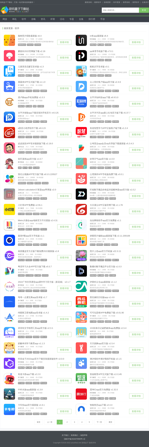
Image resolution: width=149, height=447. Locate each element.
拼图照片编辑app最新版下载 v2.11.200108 (110, 236)
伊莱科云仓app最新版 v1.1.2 (103, 282)
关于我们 (65, 435)
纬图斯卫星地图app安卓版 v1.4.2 (33, 313)
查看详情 (64, 42)
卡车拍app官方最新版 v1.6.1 (31, 405)
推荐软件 (135, 2)
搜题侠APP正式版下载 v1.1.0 (31, 82)
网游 (5, 19)
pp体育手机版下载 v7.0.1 (101, 51)
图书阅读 (21, 162)
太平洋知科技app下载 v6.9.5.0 (104, 97)
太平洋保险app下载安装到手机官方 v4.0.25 (38, 113)
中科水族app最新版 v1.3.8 (30, 389)
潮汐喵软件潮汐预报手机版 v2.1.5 (105, 359)
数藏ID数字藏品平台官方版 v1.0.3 (105, 266)
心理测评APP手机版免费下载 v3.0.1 (107, 174)
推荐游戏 (126, 2)
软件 (24, 19)
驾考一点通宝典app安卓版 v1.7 (32, 297)
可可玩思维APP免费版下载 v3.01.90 (107, 313)
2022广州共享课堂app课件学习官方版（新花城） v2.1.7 (44, 282)
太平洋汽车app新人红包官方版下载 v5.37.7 (110, 113)
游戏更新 (107, 2)
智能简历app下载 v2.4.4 (101, 405)
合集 (81, 19)
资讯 (43, 19)
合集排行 (145, 2)
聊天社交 (21, 147)
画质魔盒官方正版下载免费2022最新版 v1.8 (38, 251)
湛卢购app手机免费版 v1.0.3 (31, 97)
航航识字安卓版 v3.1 (99, 66)
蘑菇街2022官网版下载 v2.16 (31, 51)
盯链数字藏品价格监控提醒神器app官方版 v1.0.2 (112, 190)
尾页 (110, 422)
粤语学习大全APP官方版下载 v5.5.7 (35, 266)
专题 (71, 19)
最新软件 (97, 2)
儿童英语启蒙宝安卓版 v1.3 (31, 66)
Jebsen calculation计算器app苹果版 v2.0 (37, 190)
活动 (62, 19)
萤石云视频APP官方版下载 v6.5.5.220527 (37, 174)
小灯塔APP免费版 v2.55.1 (30, 205)
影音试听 (21, 177)
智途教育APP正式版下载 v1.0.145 (106, 374)
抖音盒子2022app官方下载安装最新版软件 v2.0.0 (41, 359)
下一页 (99, 422)
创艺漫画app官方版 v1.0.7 (30, 159)
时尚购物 (93, 39)
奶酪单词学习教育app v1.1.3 (31, 343)
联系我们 (74, 435)
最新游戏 (88, 2)
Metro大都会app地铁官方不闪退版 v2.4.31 (38, 220)
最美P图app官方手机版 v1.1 (31, 236)
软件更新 (116, 2)
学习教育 (21, 70)
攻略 (33, 19)
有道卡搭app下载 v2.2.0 (29, 374)
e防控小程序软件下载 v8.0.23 (32, 128)
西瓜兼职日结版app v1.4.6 (102, 297)
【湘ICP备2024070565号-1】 (74, 439)
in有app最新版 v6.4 (99, 36)
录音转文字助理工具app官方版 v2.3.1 (35, 328)
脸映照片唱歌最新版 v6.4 (30, 36)
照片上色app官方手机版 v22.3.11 (105, 251)
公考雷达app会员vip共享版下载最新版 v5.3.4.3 (112, 143)
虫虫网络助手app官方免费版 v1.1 (105, 220)
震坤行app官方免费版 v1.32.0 (104, 389)
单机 (14, 19)
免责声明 (83, 435)
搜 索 (144, 10)
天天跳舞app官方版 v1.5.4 (102, 343)
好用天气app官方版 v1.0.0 (102, 159)
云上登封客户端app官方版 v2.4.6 (105, 82)
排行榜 (92, 19)
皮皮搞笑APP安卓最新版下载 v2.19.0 (35, 143)
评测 (52, 19)
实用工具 (21, 39)
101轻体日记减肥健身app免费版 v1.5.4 (108, 328)
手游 (102, 19)
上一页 (49, 422)
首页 (38, 422)
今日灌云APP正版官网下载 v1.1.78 (106, 205)
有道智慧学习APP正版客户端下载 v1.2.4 (109, 128)
